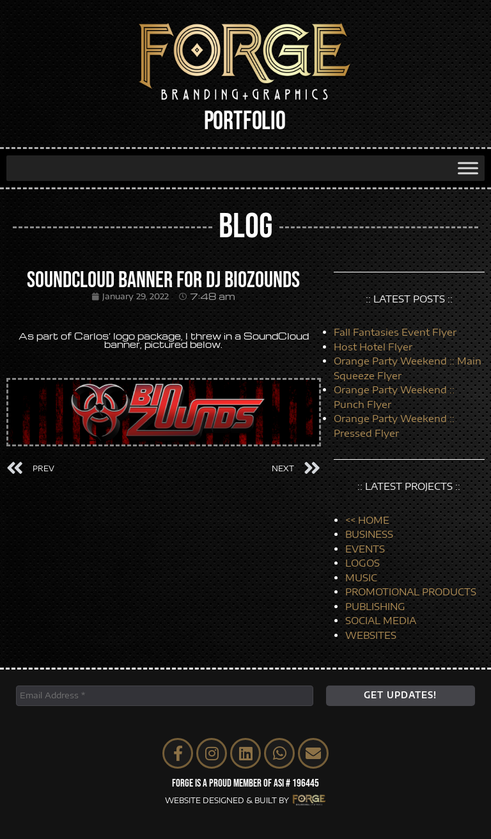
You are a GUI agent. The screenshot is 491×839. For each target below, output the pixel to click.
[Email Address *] (164, 696)
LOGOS (362, 562)
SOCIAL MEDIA (380, 620)
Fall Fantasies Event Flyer (395, 332)
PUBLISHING (375, 606)
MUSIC (361, 577)
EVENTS (365, 548)
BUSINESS (369, 534)
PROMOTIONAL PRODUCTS (410, 591)
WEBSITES (370, 635)
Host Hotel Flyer (373, 346)
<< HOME (367, 520)
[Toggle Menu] (468, 168)
